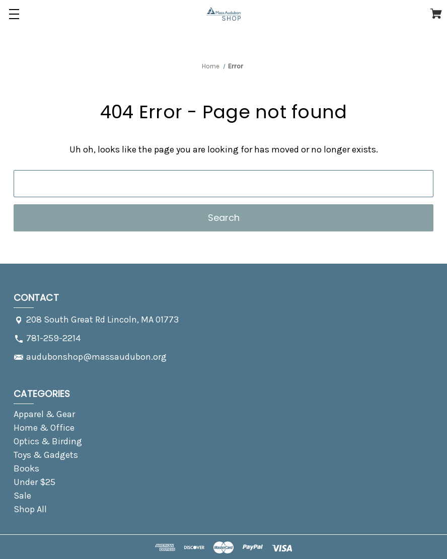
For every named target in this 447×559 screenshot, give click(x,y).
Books (26, 468)
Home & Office (44, 427)
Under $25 (34, 482)
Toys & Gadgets (46, 454)
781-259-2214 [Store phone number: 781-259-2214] (53, 338)
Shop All (30, 509)
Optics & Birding (48, 441)
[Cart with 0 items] (436, 15)
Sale (22, 495)
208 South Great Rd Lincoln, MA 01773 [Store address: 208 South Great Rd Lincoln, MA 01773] (102, 319)
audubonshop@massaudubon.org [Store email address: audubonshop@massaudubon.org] (96, 356)
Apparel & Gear (44, 414)
